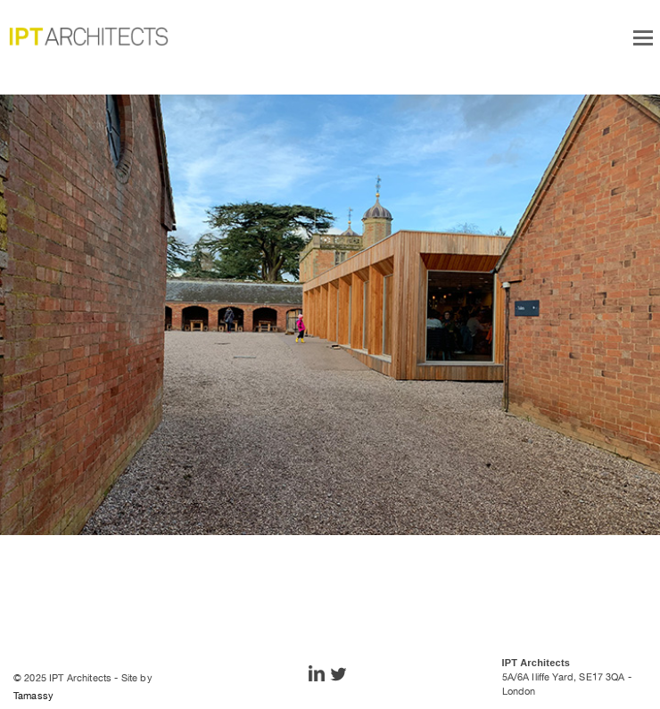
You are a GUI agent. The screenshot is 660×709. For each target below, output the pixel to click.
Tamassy (33, 695)
